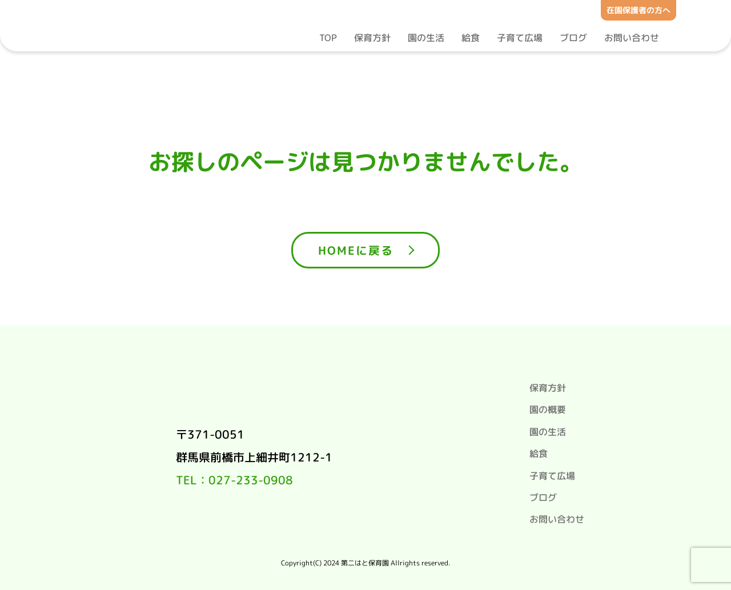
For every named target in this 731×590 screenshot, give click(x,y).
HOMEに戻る (355, 250)
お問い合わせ (631, 37)
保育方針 (372, 37)
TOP (328, 37)
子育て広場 (520, 37)
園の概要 (547, 409)
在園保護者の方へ (638, 10)
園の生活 (426, 37)
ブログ (573, 37)
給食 (470, 37)
